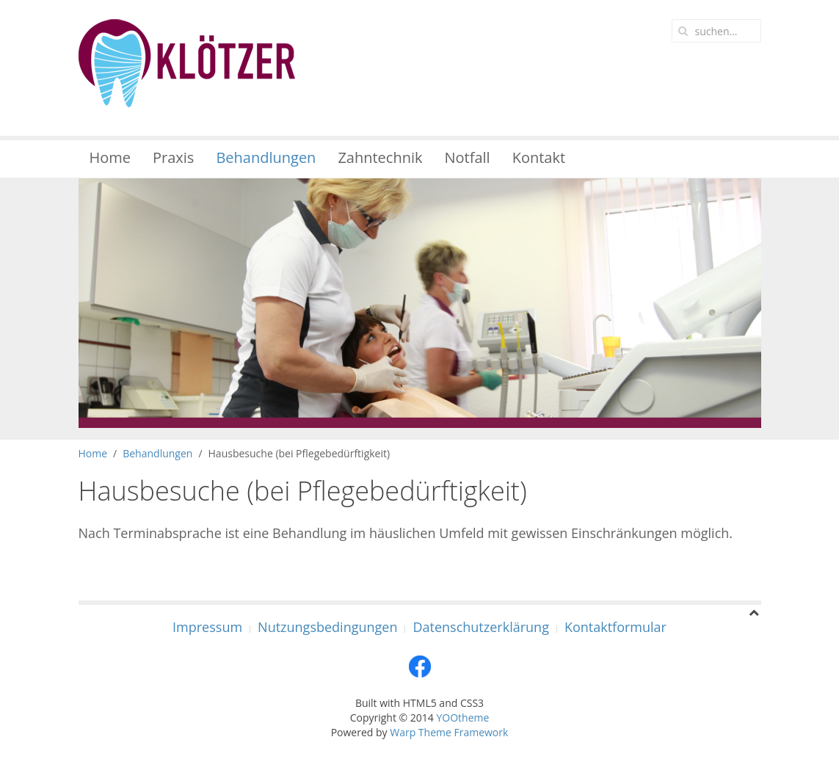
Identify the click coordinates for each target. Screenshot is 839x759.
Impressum (207, 627)
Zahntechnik (380, 157)
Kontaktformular (615, 627)
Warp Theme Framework (449, 732)
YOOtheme (462, 717)
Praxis (173, 157)
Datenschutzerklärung (480, 627)
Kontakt (538, 157)
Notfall (467, 157)
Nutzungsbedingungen (327, 627)
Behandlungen (266, 157)
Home (110, 157)
